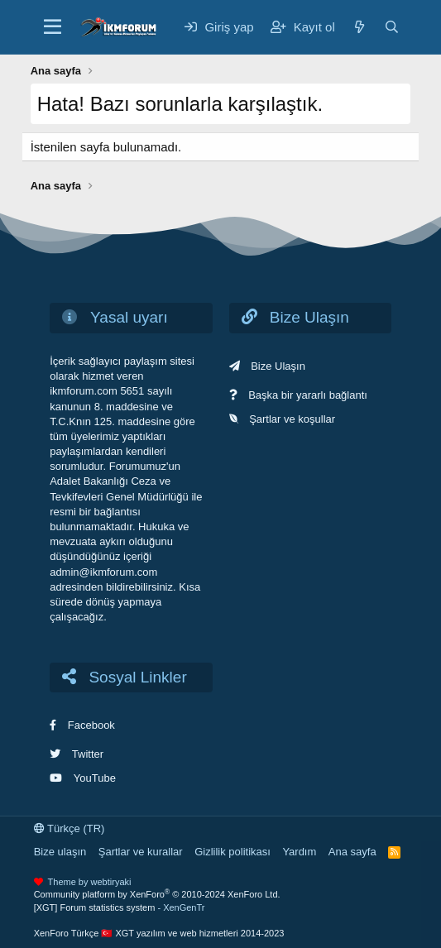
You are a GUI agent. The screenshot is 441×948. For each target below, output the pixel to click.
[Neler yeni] (359, 27)
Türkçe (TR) (69, 828)
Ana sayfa (352, 851)
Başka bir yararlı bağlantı (307, 395)
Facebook (91, 725)
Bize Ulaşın (278, 366)
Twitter (87, 754)
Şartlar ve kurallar (140, 851)
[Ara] (392, 27)
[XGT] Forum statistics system (119, 907)
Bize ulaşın (60, 851)
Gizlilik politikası (232, 851)
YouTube (95, 778)
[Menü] (52, 27)
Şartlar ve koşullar (292, 419)
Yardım (299, 851)
